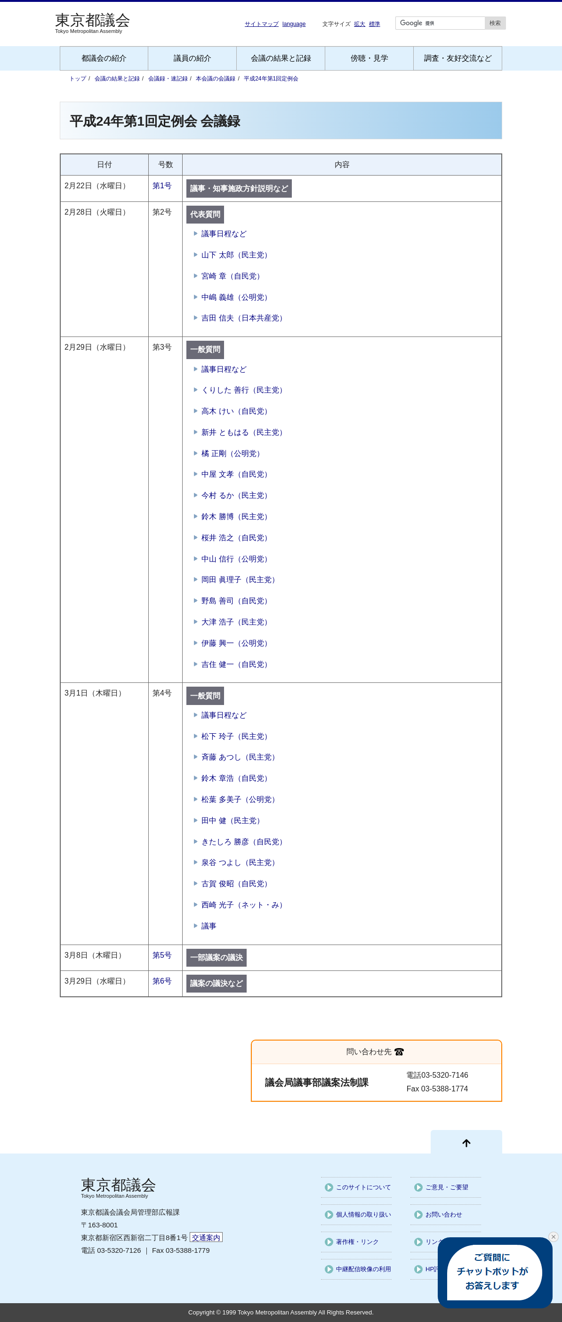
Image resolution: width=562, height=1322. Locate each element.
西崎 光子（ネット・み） (243, 905)
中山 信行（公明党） (236, 559)
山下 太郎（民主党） (236, 255)
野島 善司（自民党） (236, 601)
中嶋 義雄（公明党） (236, 297)
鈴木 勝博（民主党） (236, 517)
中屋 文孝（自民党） (236, 474)
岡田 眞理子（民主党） (240, 580)
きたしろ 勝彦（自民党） (243, 842)
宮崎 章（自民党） (232, 276)
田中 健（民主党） (232, 821)
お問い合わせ (444, 1214)
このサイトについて (363, 1187)
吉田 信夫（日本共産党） (243, 318)
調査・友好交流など (458, 58)
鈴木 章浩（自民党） (236, 778)
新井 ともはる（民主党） (243, 432)
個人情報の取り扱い (363, 1214)
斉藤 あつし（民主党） (240, 757)
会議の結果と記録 (281, 58)
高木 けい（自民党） (236, 411)
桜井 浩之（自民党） (236, 538)
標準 (374, 24)
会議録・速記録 (168, 78)
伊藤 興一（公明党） (236, 643)
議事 (209, 926)
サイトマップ (262, 24)
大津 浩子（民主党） (236, 622)
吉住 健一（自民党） (236, 664)
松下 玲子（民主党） (236, 736)
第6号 (162, 981)
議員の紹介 (192, 58)
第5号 (162, 955)
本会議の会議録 (215, 78)
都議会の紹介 (104, 58)
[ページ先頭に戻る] (466, 1142)
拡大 (359, 24)
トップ (77, 78)
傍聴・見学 (369, 58)
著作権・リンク (357, 1241)
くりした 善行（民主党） (243, 390)
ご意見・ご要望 (447, 1187)
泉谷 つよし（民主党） (240, 862)
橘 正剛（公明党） (232, 453)
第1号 (162, 186)
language (293, 24)
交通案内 (206, 1238)
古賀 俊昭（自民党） (236, 884)
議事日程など (224, 234)
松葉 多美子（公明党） (240, 799)
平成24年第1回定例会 (271, 78)
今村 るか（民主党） (236, 495)
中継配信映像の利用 (363, 1269)
